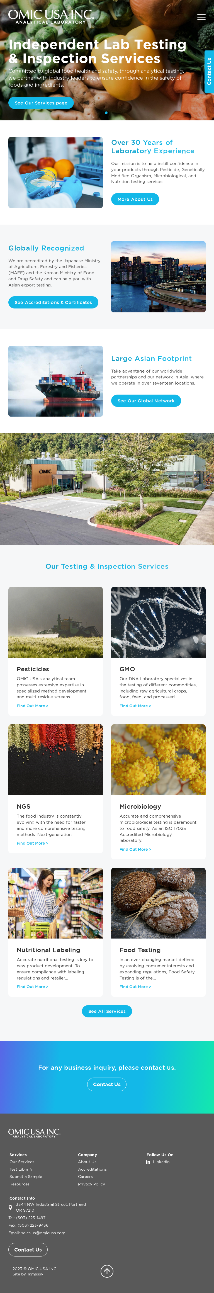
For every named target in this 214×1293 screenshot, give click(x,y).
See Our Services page (41, 102)
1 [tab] (106, 112)
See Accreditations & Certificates (53, 302)
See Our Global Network (146, 400)
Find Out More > (32, 706)
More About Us (135, 199)
